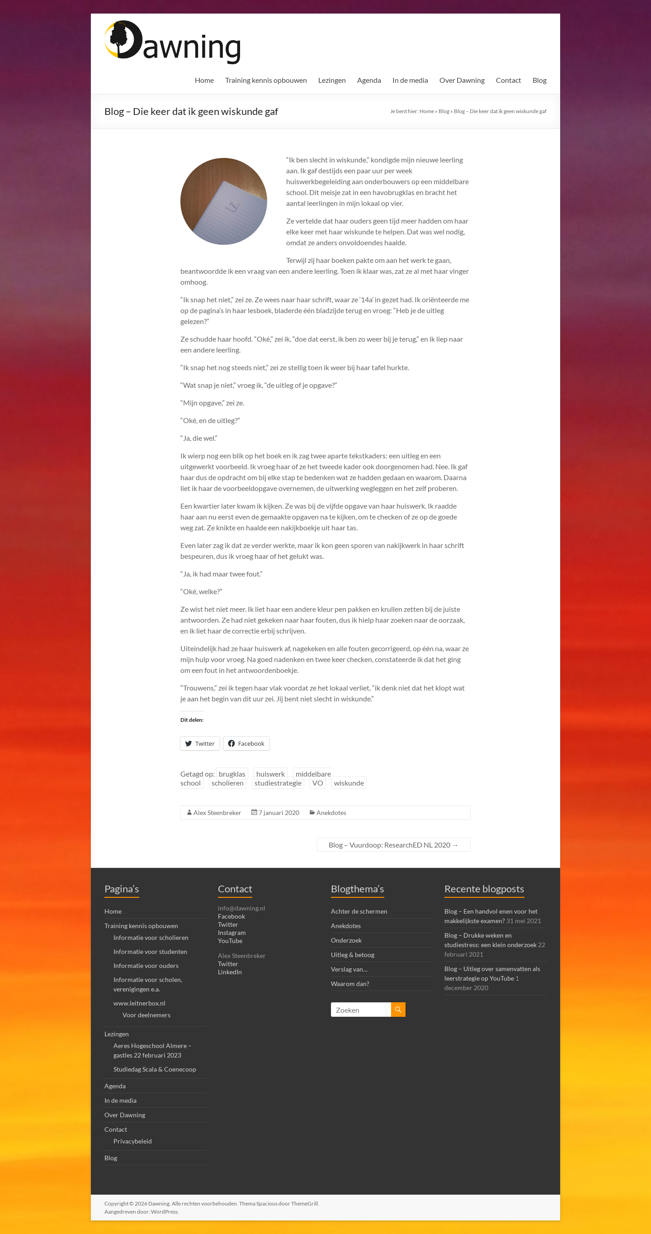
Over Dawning (462, 80)
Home (204, 80)
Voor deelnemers (146, 1015)
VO (317, 782)
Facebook (231, 916)
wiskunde (349, 782)
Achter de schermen (359, 911)
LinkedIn (230, 972)
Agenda (369, 80)
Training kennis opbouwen (266, 80)
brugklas (232, 773)
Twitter (228, 924)
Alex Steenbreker (217, 812)
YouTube (230, 940)
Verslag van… (349, 969)
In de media (410, 80)
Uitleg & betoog (352, 954)
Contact (508, 80)
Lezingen (332, 80)
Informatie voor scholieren (151, 937)
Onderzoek (346, 940)
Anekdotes (331, 812)
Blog (540, 80)
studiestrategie (278, 782)
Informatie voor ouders (146, 965)
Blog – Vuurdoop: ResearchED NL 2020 (394, 844)
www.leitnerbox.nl (139, 1003)
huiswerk (270, 773)
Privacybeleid (132, 1141)
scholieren (228, 782)
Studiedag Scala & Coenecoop (154, 1069)
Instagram (232, 932)
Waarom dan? (350, 983)
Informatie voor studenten (150, 951)
